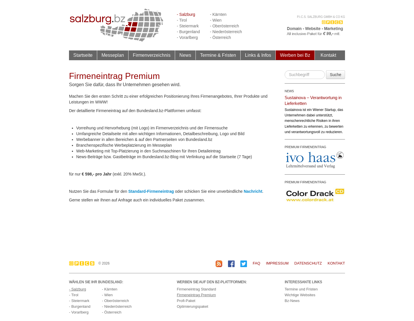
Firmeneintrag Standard (196, 289)
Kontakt (328, 55)
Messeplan (112, 55)
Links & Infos (258, 55)
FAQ (256, 263)
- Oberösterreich (224, 26)
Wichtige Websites (300, 295)
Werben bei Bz (295, 55)
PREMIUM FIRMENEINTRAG (305, 147)
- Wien (215, 20)
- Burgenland (188, 31)
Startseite (83, 55)
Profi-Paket (186, 301)
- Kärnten (218, 14)
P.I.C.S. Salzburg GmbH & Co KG (321, 16)
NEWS (289, 91)
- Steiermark (188, 26)
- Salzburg (186, 14)
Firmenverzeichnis (151, 55)
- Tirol (182, 20)
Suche (335, 74)
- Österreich (220, 37)
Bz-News (292, 301)
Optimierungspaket (192, 306)
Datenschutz (308, 263)
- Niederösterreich (226, 31)
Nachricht (253, 191)
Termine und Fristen (301, 289)
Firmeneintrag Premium (196, 295)
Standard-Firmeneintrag (151, 191)
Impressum (277, 263)
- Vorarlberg (187, 37)
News (185, 55)
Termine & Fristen (218, 55)
